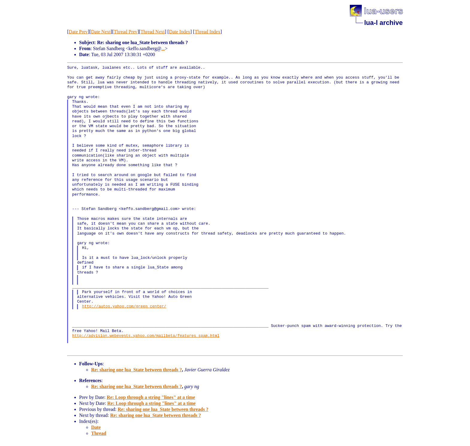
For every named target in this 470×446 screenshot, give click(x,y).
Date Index (179, 31)
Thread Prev (125, 31)
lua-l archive (383, 22)
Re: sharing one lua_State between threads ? (136, 369)
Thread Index (207, 31)
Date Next (101, 31)
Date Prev (78, 31)
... (163, 48)
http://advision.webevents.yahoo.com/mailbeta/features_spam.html (145, 336)
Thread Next (153, 31)
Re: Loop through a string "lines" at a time (151, 397)
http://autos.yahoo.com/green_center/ (124, 306)
